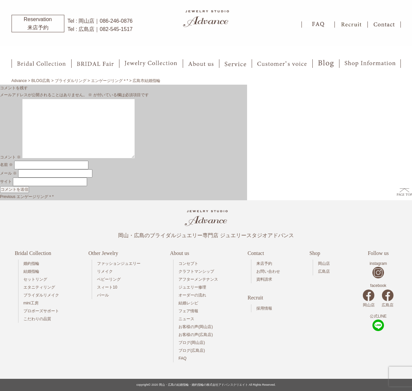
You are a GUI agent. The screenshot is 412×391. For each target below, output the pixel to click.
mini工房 (31, 303)
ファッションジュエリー (119, 263)
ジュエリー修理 (192, 287)
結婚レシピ (188, 303)
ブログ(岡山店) (191, 342)
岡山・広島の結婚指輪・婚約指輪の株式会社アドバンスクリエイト (203, 384)
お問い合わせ (268, 271)
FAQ (182, 358)
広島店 (324, 271)
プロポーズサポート (41, 311)
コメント (10, 157)
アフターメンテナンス (198, 279)
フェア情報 (188, 311)
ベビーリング (109, 279)
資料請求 (264, 279)
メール (8, 173)
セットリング (35, 279)
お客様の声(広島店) (195, 334)
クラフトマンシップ (196, 271)
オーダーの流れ (192, 295)
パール (103, 295)
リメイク (105, 271)
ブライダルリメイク (41, 295)
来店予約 (264, 263)
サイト (6, 181)
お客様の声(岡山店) (195, 326)
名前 (6, 164)
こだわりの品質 (37, 319)
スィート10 (107, 287)
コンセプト (188, 263)
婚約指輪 (31, 263)
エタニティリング (39, 287)
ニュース (186, 319)
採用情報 (264, 308)
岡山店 (324, 263)
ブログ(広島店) (191, 350)
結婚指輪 (31, 271)
